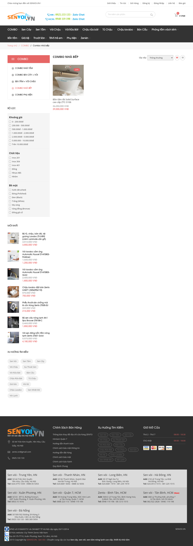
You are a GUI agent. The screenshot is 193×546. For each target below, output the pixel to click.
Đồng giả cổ (16, 212)
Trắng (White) (16, 201)
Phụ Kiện (72, 38)
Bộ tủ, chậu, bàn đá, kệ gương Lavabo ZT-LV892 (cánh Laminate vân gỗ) (34, 236)
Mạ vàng (14, 205)
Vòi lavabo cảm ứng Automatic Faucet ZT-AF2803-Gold (35, 272)
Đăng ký (146, 3)
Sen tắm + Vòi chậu (23, 81)
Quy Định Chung (60, 466)
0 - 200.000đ (16, 121)
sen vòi (13, 361)
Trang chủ (12, 46)
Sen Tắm (41, 30)
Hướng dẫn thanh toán (63, 443)
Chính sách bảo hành (62, 461)
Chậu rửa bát (90, 30)
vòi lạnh (14, 395)
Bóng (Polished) (17, 193)
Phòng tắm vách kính (164, 30)
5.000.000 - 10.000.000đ (21, 140)
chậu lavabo (16, 389)
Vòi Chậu (55, 30)
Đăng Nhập (159, 3)
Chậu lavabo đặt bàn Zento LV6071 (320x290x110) (36, 289)
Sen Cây (26, 30)
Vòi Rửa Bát (71, 30)
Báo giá (182, 3)
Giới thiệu (111, 3)
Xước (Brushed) (17, 189)
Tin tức (123, 3)
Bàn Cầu (142, 30)
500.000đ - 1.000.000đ (20, 129)
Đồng (13, 169)
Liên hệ (171, 3)
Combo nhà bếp (21, 88)
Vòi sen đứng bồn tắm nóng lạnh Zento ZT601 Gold (36, 334)
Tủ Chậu (108, 30)
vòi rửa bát (15, 372)
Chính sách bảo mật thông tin (66, 448)
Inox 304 (14, 161)
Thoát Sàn (39, 38)
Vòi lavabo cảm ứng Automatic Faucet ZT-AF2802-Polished (35, 254)
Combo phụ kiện (21, 95)
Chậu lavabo (125, 30)
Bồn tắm (12, 38)
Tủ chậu (32, 378)
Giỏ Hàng (134, 3)
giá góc (13, 384)
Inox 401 (14, 165)
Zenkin (84, 38)
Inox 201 (14, 157)
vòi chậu (14, 367)
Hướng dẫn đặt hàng (62, 452)
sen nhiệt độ (34, 389)
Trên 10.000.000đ (18, 144)
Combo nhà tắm (22, 68)
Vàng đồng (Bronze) (19, 208)
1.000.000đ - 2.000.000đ (21, 133)
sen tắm (27, 361)
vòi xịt (26, 384)
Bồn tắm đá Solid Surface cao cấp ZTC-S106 (68, 100)
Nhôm (13, 176)
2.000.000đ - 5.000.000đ (21, 136)
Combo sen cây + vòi (24, 75)
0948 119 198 (58, 18)
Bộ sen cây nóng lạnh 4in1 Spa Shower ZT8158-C (35, 319)
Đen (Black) (15, 197)
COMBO (12, 30)
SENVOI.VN (180, 529)
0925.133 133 (57, 14)
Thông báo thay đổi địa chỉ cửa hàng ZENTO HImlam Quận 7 (72, 436)
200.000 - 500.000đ (19, 125)
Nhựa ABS (15, 172)
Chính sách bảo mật (62, 457)
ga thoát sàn (30, 367)
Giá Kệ (25, 38)
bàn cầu (30, 372)
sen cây (40, 361)
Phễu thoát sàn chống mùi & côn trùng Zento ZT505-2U (35, 304)
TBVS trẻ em (55, 38)
